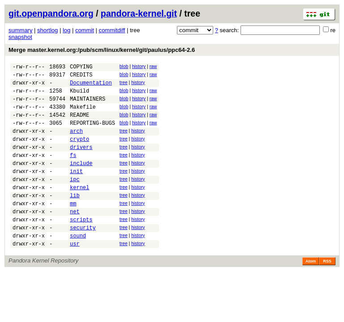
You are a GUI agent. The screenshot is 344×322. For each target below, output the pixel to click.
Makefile (83, 115)
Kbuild (79, 96)
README (79, 124)
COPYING (81, 68)
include (81, 180)
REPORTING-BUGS (92, 133)
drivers (81, 161)
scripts (81, 246)
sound (78, 265)
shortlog (47, 30)
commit (84, 30)
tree (124, 85)
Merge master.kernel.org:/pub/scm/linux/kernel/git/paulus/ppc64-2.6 (102, 50)
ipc (75, 199)
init (76, 190)
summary (20, 30)
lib (75, 218)
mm (73, 227)
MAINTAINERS (87, 105)
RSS (327, 292)
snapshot (20, 37)
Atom (310, 292)
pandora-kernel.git (139, 13)
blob (124, 66)
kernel (79, 208)
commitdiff (112, 30)
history (139, 66)
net (75, 237)
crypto (79, 152)
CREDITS (81, 77)
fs (73, 171)
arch (76, 143)
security (83, 255)
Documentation (91, 86)
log (66, 30)
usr (75, 274)
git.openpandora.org (51, 13)
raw (153, 66)
